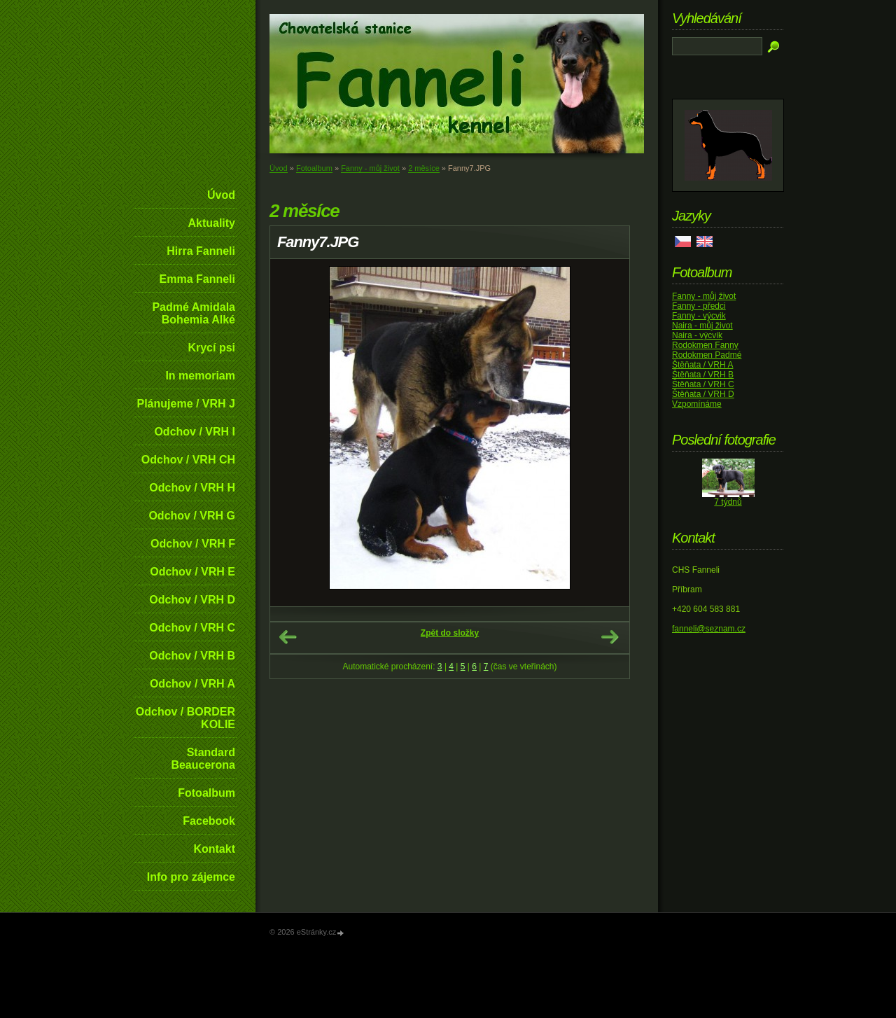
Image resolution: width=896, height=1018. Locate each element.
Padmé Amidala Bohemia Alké (193, 313)
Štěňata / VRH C (703, 384)
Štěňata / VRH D (703, 394)
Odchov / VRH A (192, 684)
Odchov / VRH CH (188, 460)
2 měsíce (424, 168)
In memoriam (200, 376)
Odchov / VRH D (192, 600)
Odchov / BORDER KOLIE (185, 718)
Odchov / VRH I (194, 432)
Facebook (209, 821)
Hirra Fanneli (201, 251)
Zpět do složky (450, 633)
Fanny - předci (699, 306)
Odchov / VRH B (192, 656)
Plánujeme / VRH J (186, 404)
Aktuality (211, 223)
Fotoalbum (206, 793)
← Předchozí (287, 637)
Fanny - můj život (370, 168)
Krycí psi (211, 348)
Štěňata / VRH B (703, 374)
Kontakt (214, 849)
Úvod (221, 195)
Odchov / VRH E (192, 572)
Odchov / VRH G (191, 516)
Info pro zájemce (191, 877)
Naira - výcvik (697, 335)
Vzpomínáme (697, 404)
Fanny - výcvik (699, 316)
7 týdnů (727, 502)
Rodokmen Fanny (705, 345)
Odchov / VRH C (192, 628)
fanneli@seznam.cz (709, 629)
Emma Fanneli (197, 279)
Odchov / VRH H (192, 488)
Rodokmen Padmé (706, 355)
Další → (609, 637)
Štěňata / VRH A (702, 365)
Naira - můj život (702, 325)
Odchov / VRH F (192, 544)
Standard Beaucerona (203, 758)
